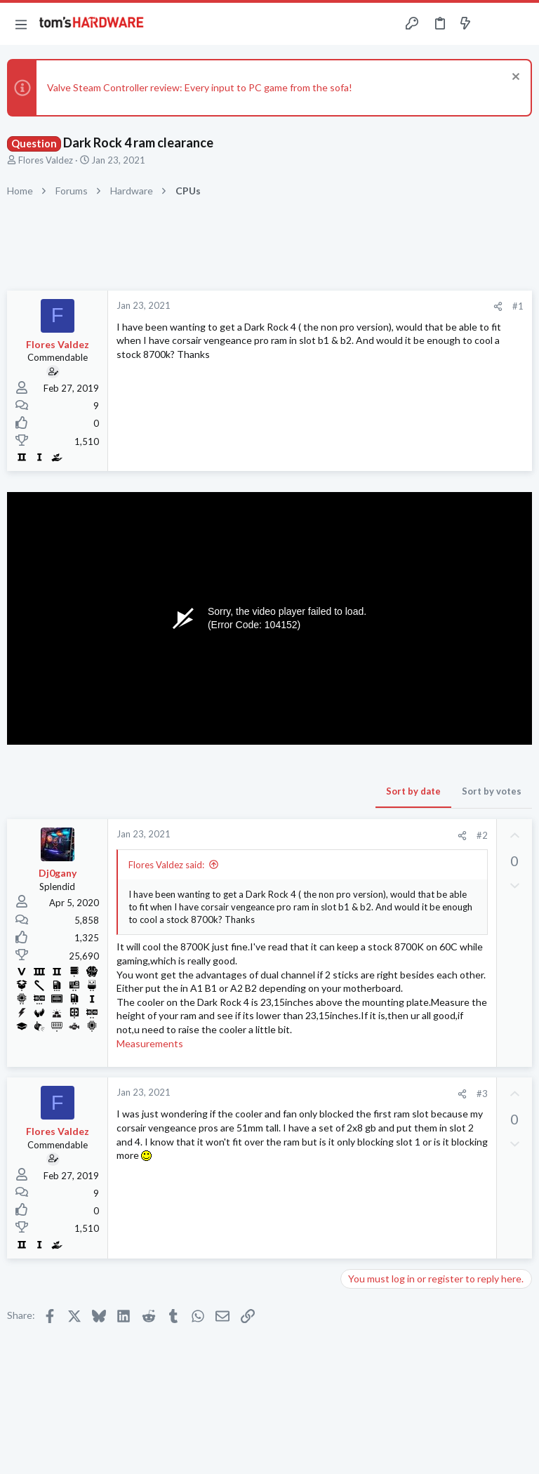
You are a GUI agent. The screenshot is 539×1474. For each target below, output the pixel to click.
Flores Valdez (45, 160)
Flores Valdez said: (166, 864)
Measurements (150, 1043)
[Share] (497, 306)
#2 (482, 835)
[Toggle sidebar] (492, 24)
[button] (21, 24)
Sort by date (413, 791)
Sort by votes (491, 791)
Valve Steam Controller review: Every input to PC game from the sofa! (199, 87)
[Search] (520, 24)
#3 (482, 1093)
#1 (518, 306)
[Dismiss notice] (514, 78)
